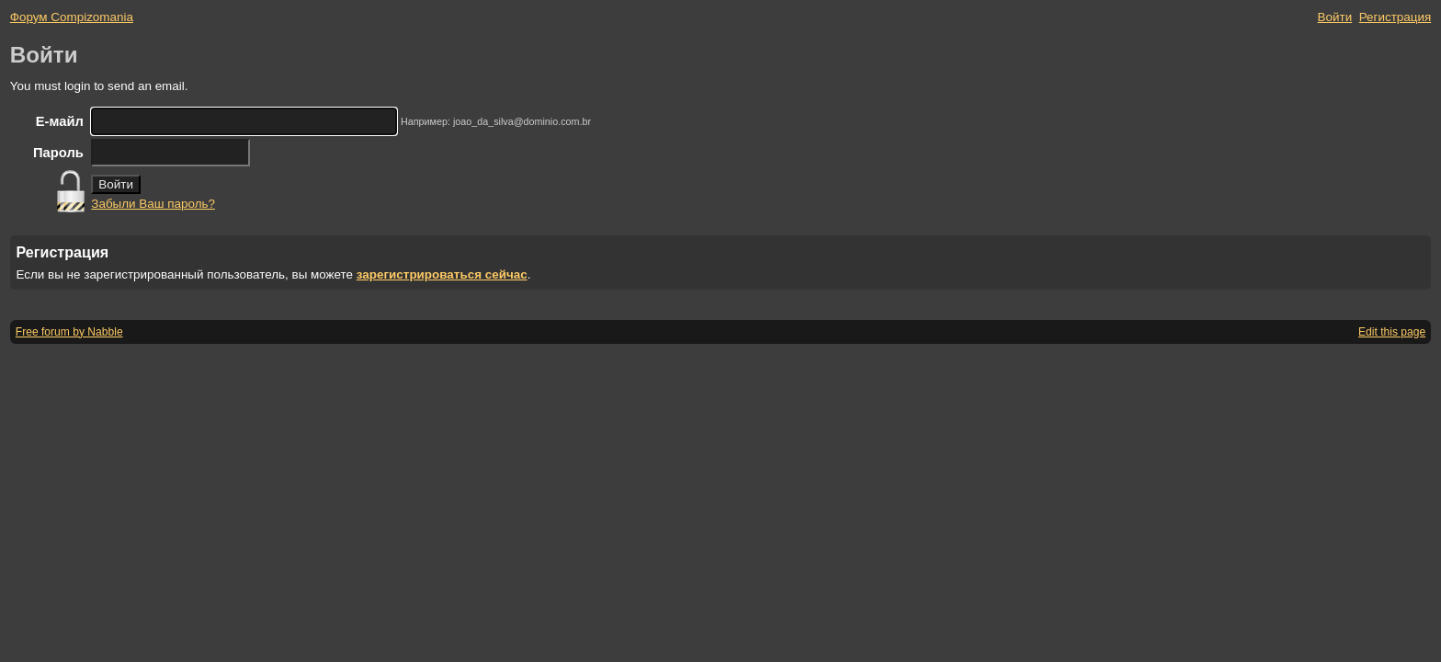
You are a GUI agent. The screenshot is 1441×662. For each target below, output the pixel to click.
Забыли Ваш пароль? (153, 204)
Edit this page (1391, 331)
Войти (1335, 17)
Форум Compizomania (71, 17)
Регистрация (1395, 17)
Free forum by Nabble (69, 331)
